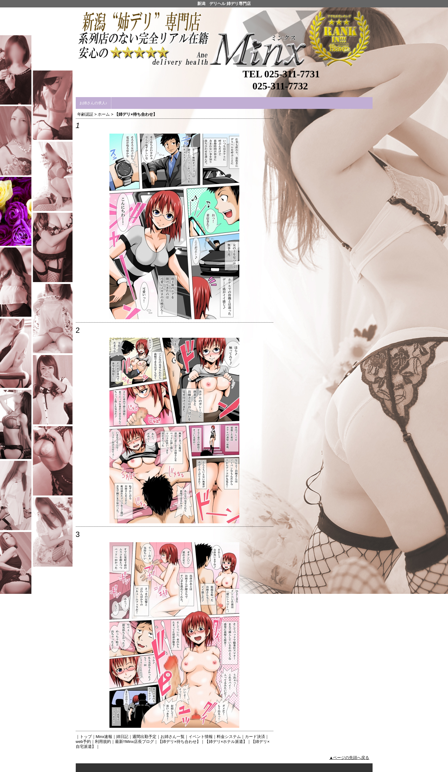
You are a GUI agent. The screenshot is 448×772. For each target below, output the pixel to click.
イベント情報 (201, 736)
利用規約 (103, 741)
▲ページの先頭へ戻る (349, 757)
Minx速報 (104, 736)
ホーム (104, 114)
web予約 (83, 741)
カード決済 (255, 736)
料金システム (229, 736)
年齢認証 (85, 114)
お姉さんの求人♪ (93, 103)
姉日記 (122, 736)
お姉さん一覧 (172, 736)
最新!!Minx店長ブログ (134, 741)
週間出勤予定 (144, 736)
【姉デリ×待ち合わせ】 (179, 741)
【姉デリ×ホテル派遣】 (226, 741)
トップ (86, 736)
